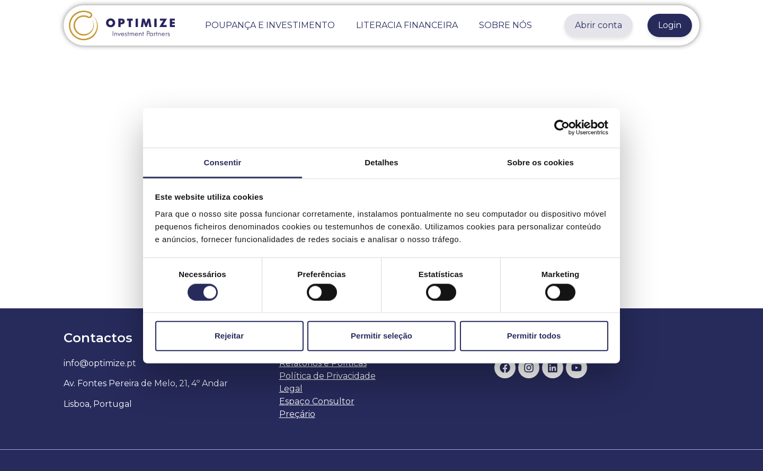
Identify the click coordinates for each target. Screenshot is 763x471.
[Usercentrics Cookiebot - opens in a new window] (562, 128)
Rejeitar (229, 335)
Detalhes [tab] (381, 161)
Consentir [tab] (223, 161)
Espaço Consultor (316, 401)
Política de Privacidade (327, 376)
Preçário (297, 414)
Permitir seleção (381, 335)
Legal (291, 389)
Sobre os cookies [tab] (540, 161)
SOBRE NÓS (505, 25)
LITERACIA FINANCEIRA (407, 25)
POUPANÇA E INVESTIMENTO (270, 25)
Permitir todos (534, 335)
